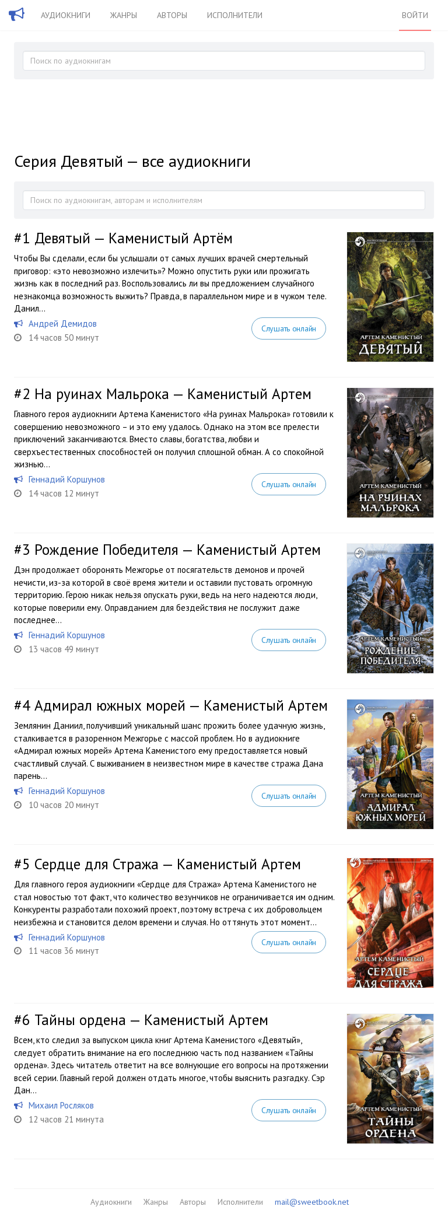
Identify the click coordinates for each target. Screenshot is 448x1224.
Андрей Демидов (63, 323)
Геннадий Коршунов (67, 479)
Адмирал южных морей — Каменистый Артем (181, 705)
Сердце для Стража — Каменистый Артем (167, 864)
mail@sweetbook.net (312, 1202)
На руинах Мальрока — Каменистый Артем (173, 393)
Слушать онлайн (288, 328)
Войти (415, 15)
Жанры (123, 15)
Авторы (172, 15)
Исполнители (234, 15)
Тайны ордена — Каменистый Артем (151, 1019)
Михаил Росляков (61, 1105)
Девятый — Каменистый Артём (133, 238)
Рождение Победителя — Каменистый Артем (177, 549)
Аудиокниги (65, 15)
